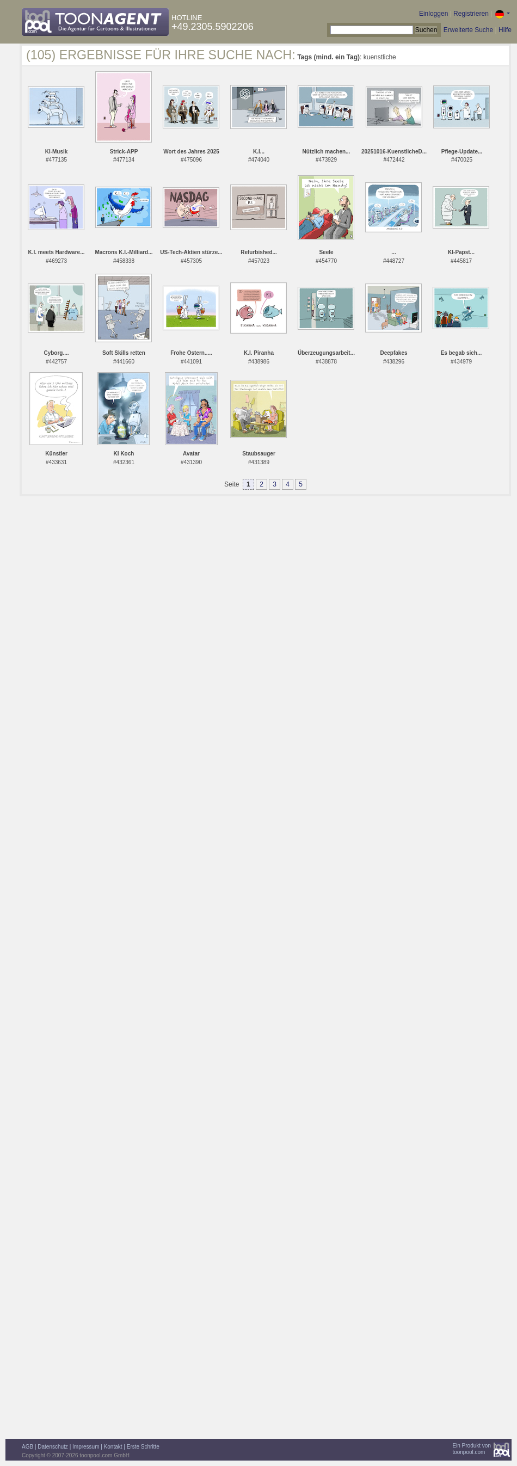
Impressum (85, 1447)
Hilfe (505, 30)
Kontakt (113, 1447)
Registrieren (471, 13)
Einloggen (433, 13)
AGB (27, 1447)
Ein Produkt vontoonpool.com (471, 1449)
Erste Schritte (143, 1447)
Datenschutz (53, 1447)
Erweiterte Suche (468, 30)
